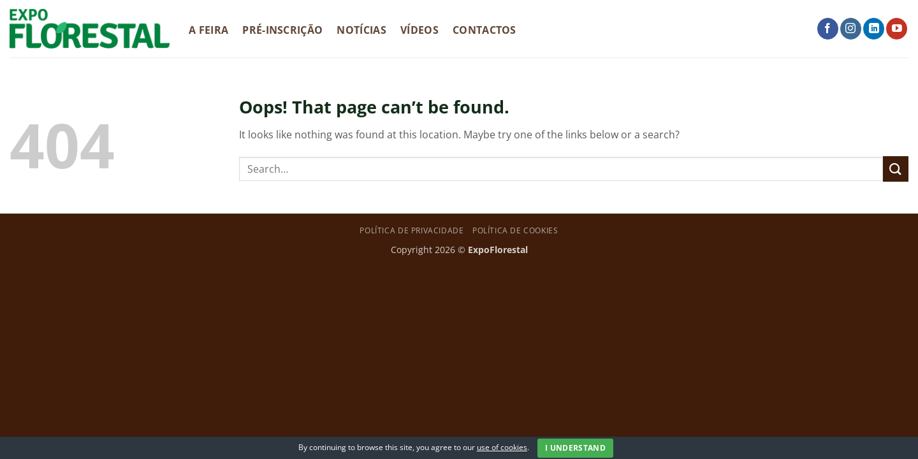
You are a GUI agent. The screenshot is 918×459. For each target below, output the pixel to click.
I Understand (575, 447)
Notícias (361, 30)
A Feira (208, 30)
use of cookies (502, 447)
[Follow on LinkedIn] (873, 29)
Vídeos (419, 30)
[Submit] (895, 168)
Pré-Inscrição (282, 30)
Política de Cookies (515, 230)
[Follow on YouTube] (896, 29)
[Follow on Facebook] (827, 29)
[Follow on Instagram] (850, 29)
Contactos (484, 30)
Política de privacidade (411, 230)
